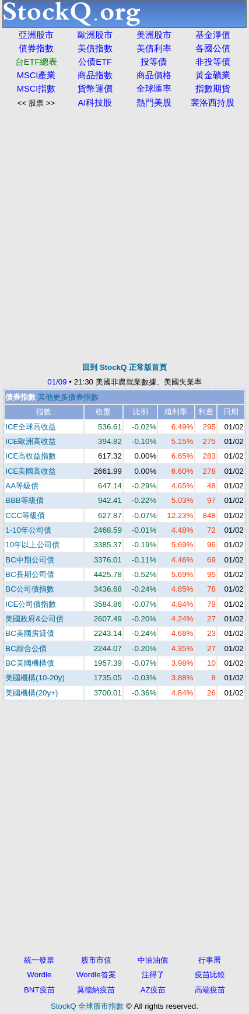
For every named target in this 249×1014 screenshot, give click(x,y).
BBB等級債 (24, 500)
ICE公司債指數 (30, 604)
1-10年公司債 (28, 530)
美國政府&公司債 (34, 618)
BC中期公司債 (29, 559)
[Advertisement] (124, 235)
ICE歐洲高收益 (30, 441)
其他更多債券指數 (68, 397)
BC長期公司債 (29, 574)
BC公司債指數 (29, 589)
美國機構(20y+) (31, 692)
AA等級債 (21, 485)
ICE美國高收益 (30, 471)
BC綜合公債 (26, 648)
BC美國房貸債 (29, 633)
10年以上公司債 (32, 544)
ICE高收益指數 (30, 456)
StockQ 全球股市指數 (87, 1006)
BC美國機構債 (29, 663)
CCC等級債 (25, 515)
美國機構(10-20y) (35, 677)
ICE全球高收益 (30, 426)
